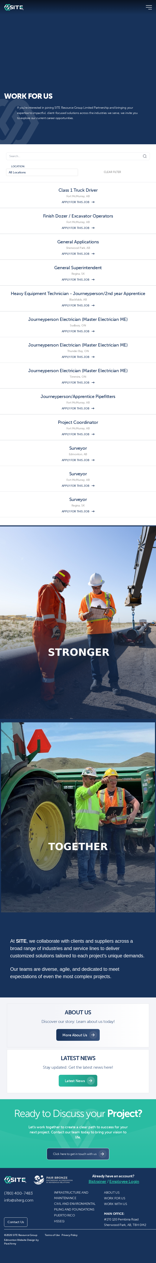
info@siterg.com (18, 1200)
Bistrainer (97, 1181)
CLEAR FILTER (112, 172)
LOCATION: (18, 166)
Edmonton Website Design (19, 1239)
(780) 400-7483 (18, 1193)
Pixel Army (10, 1243)
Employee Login (124, 1181)
